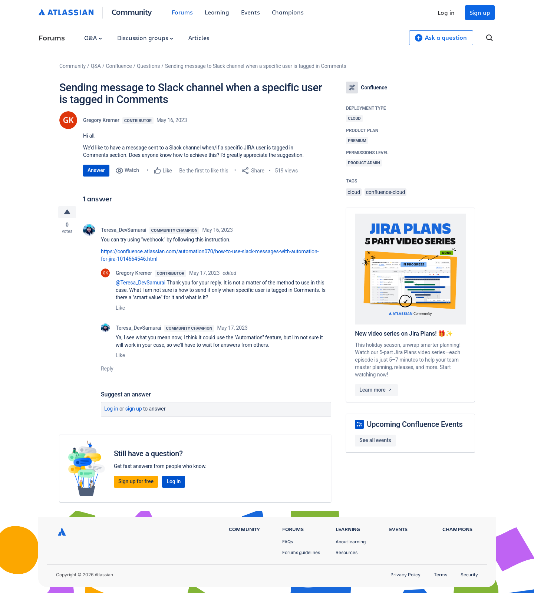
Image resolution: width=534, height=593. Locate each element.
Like (120, 308)
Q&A (93, 38)
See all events (375, 440)
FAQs (287, 541)
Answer (96, 170)
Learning (217, 12)
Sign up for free (136, 481)
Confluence (119, 66)
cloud (353, 192)
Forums (182, 12)
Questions (148, 66)
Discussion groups (145, 38)
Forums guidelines (301, 552)
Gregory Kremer (101, 120)
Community (132, 11)
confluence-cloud (385, 192)
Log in (446, 12)
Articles (198, 38)
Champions (288, 12)
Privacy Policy (405, 574)
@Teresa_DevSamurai (140, 283)
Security (469, 574)
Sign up (479, 12)
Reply (107, 369)
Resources (346, 552)
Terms (440, 574)
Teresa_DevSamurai (123, 230)
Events (250, 12)
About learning (351, 541)
